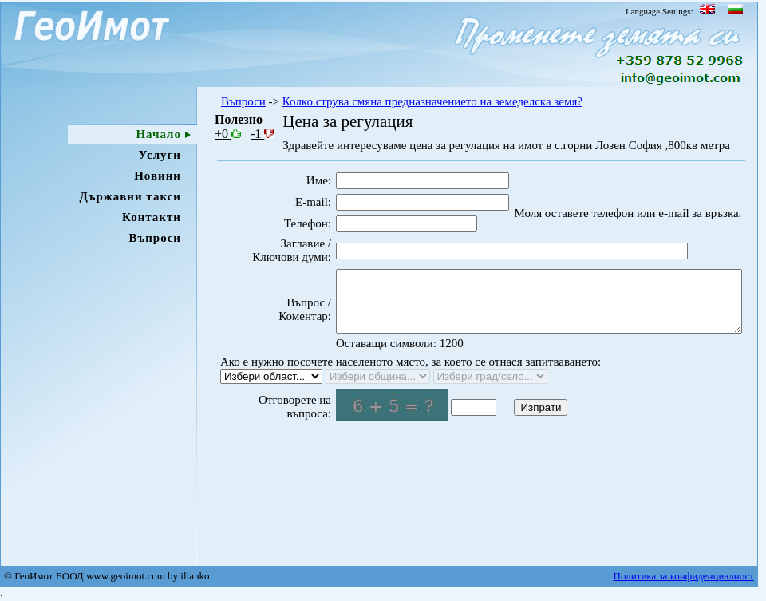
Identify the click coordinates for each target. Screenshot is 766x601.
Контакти (151, 217)
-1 (262, 133)
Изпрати (513, 433)
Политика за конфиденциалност (684, 576)
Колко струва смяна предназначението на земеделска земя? (432, 101)
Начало (158, 134)
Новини (157, 175)
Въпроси (154, 237)
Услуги (160, 154)
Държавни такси (130, 196)
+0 (228, 133)
